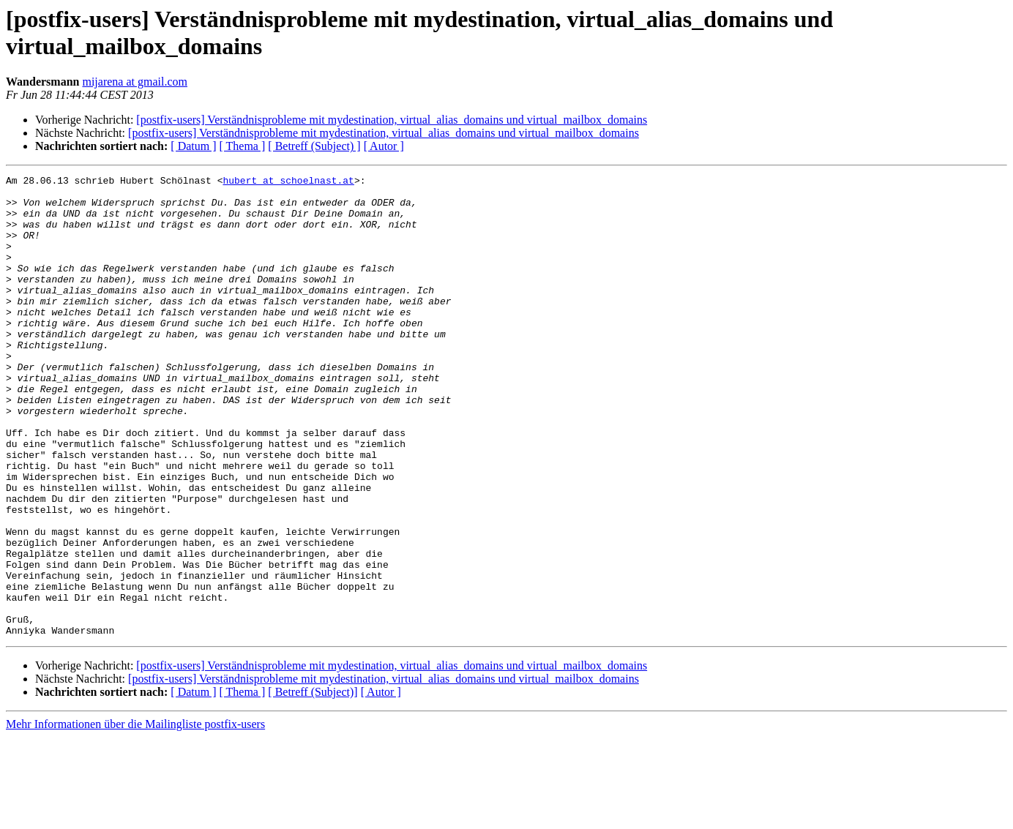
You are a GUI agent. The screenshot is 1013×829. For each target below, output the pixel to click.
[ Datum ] (193, 146)
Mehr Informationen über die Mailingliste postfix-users (135, 816)
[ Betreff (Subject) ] (314, 146)
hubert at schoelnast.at (288, 182)
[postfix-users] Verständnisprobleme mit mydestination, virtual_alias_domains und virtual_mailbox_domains (391, 119)
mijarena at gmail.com (134, 81)
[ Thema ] (243, 146)
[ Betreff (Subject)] (312, 784)
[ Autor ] (384, 146)
